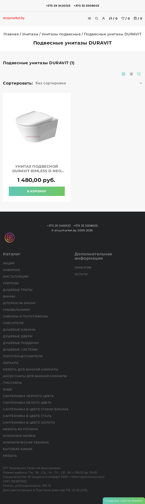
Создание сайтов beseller (124, 500)
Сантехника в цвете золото (29, 422)
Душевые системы (21, 349)
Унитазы (30, 34)
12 (139, 74)
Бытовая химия (18, 449)
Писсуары (13, 383)
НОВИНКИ (12, 270)
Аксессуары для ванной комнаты (35, 376)
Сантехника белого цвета (27, 402)
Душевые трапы (18, 290)
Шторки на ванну (19, 303)
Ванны (9, 296)
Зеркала (11, 363)
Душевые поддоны (21, 343)
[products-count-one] (131, 74)
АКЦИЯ (9, 263)
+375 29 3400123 (58, 5)
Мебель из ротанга (21, 429)
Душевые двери (18, 336)
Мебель (10, 456)
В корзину (37, 191)
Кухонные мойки (19, 436)
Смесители (13, 323)
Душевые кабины (20, 329)
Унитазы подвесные (61, 34)
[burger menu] (89, 18)
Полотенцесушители (23, 356)
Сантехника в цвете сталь (28, 416)
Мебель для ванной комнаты (31, 369)
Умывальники (17, 310)
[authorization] (103, 18)
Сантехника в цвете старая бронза (36, 409)
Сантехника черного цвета (29, 396)
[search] (96, 18)
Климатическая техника (26, 442)
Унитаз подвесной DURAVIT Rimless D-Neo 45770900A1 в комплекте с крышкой (37, 173)
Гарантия (84, 267)
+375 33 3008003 (86, 5)
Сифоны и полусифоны (26, 316)
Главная (11, 34)
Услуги (82, 274)
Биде (8, 389)
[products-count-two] (123, 74)
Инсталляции (16, 276)
